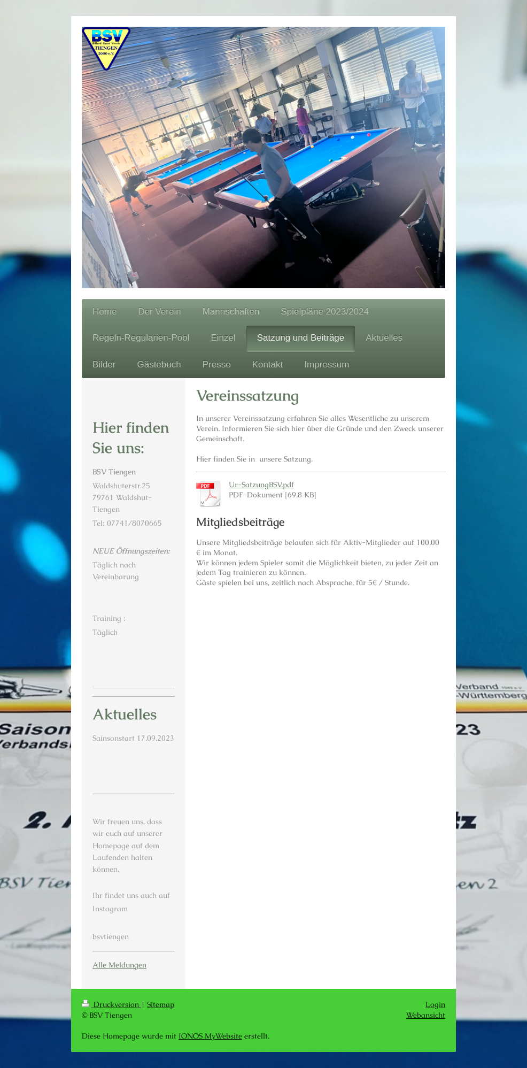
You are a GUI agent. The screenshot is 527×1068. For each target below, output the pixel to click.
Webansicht (425, 1015)
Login (435, 1004)
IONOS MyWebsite (210, 1036)
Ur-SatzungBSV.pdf (261, 484)
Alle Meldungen (119, 965)
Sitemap (160, 1004)
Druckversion (111, 1004)
